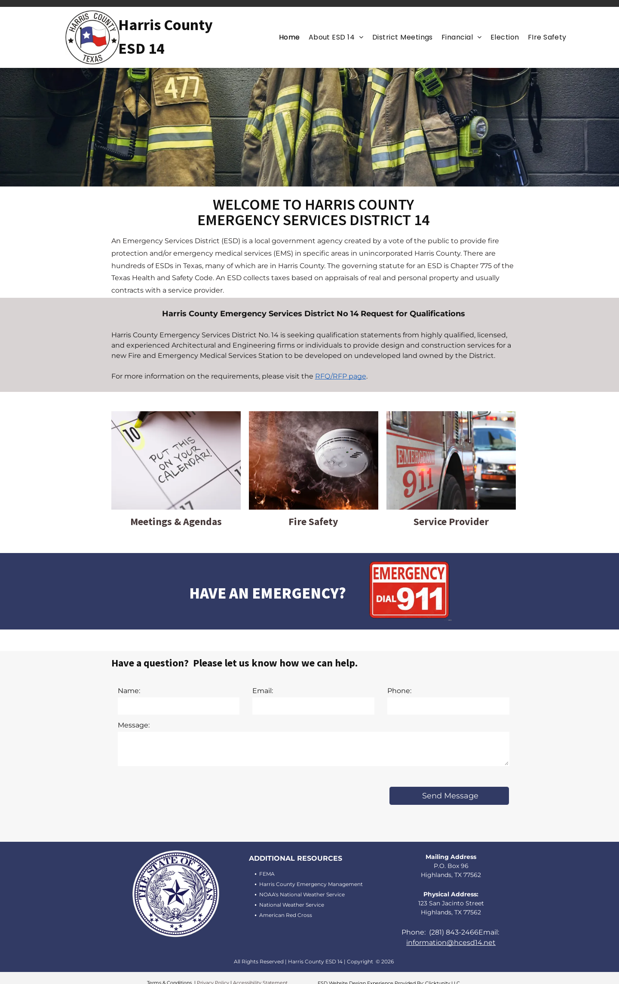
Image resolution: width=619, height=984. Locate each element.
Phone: (399, 691)
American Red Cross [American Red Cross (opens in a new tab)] (285, 915)
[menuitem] (289, 37)
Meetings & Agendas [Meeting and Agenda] (176, 521)
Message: (134, 725)
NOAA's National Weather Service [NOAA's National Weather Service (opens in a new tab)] (302, 894)
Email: (262, 691)
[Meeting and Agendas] (176, 416)
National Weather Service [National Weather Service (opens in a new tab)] (291, 904)
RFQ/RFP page (340, 376)
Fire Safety (313, 521)
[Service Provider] (451, 416)
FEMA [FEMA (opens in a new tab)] (267, 874)
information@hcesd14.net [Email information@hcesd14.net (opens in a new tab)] (451, 942)
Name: (129, 691)
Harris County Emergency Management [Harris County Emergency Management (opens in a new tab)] (311, 884)
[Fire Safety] (313, 416)
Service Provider (451, 521)
